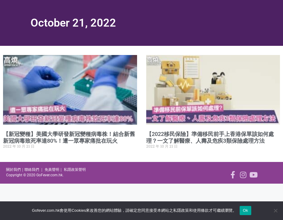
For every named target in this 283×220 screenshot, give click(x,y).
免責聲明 (52, 169)
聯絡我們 (31, 169)
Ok (245, 210)
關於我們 (13, 169)
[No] (275, 210)
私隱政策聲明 (75, 169)
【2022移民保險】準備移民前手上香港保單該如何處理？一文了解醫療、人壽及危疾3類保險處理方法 (210, 137)
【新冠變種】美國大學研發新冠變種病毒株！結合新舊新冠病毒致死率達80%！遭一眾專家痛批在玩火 (69, 137)
